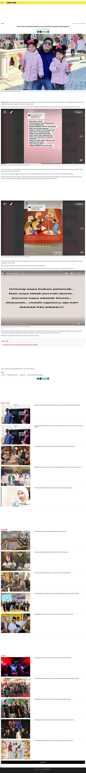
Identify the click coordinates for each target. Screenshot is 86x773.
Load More (43, 762)
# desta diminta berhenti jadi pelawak (35, 374)
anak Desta (57, 176)
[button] (1, 2)
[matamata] (11, 3)
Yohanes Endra (39, 29)
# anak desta (22, 374)
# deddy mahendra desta (12, 374)
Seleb (2, 23)
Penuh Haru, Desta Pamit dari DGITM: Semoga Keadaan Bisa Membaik (20, 344)
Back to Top (43, 771)
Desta (20, 102)
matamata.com (40, 769)
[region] (43, 13)
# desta (3, 374)
